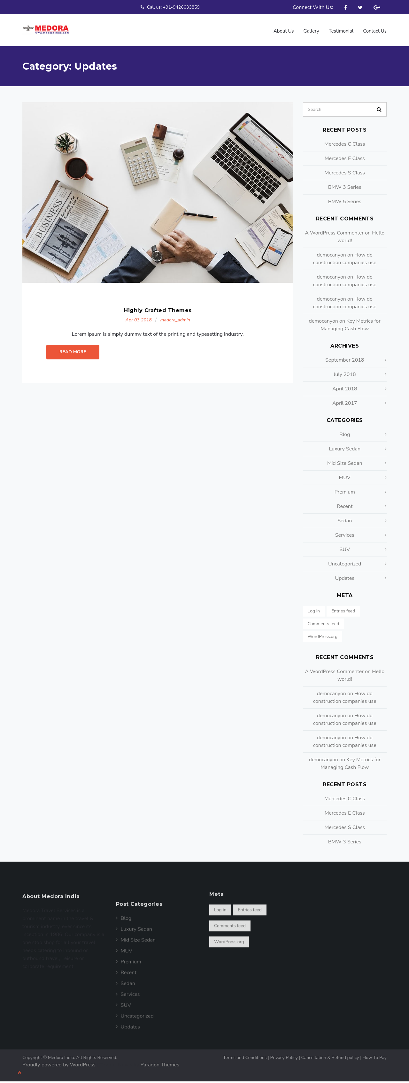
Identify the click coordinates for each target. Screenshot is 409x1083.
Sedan (344, 520)
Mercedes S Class (344, 172)
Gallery (311, 31)
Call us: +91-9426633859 (169, 7)
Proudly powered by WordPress (59, 1064)
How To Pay (374, 1058)
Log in (314, 611)
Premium (345, 491)
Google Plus (376, 7)
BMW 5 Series (344, 201)
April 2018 (344, 388)
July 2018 (345, 374)
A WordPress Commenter (334, 232)
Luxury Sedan (344, 448)
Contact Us (374, 30)
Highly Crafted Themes (158, 320)
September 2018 (344, 360)
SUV (344, 549)
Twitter (360, 7)
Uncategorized (344, 563)
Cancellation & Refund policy (332, 1058)
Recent (344, 506)
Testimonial (340, 31)
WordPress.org (323, 637)
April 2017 (344, 403)
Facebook (345, 7)
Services (344, 535)
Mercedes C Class (344, 144)
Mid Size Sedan (344, 463)
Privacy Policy (285, 1058)
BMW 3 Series (344, 187)
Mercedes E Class (345, 158)
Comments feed (323, 624)
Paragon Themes (159, 1064)
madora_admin (175, 329)
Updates (344, 578)
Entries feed (343, 611)
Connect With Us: (312, 7)
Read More (72, 361)
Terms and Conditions (246, 1058)
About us (282, 31)
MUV (345, 477)
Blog (344, 434)
